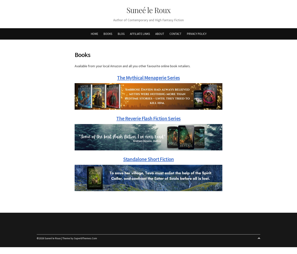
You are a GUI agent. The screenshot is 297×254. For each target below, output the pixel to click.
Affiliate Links (140, 35)
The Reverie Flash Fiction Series (148, 119)
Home (94, 35)
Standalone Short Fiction (148, 160)
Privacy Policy (196, 35)
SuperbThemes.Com (85, 239)
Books (107, 35)
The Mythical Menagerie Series (148, 78)
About (159, 35)
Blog (121, 35)
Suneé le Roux (148, 11)
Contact (175, 35)
